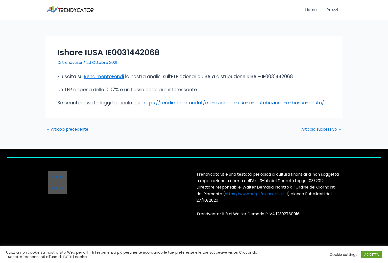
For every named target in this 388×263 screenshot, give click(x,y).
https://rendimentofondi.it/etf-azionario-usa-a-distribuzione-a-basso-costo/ (233, 102)
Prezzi (333, 10)
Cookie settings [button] (344, 254)
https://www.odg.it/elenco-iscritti (258, 194)
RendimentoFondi (104, 76)
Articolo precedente (68, 129)
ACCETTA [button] (371, 254)
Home (313, 10)
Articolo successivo (321, 129)
